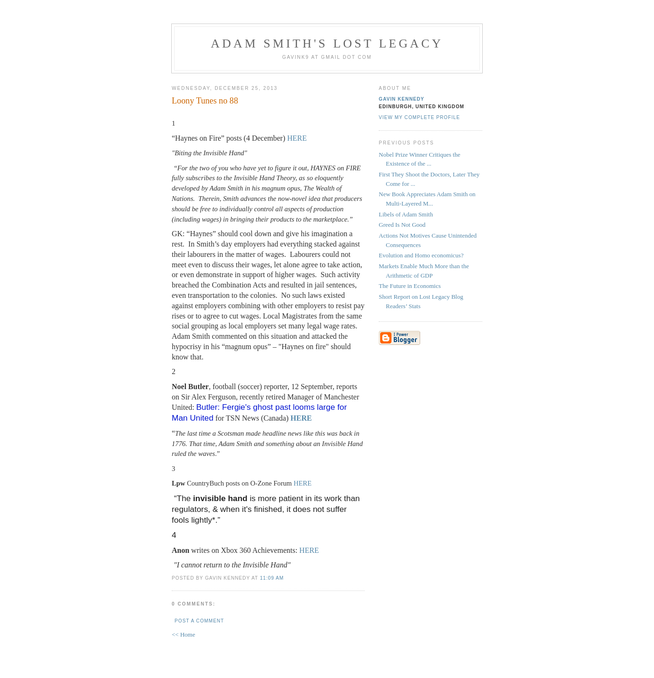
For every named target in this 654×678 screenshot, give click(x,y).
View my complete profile (419, 117)
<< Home (183, 634)
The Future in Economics (410, 285)
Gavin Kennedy (401, 99)
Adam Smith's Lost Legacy (327, 43)
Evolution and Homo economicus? (421, 255)
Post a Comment (199, 620)
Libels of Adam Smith (406, 214)
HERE (297, 138)
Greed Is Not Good (402, 224)
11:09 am (272, 578)
